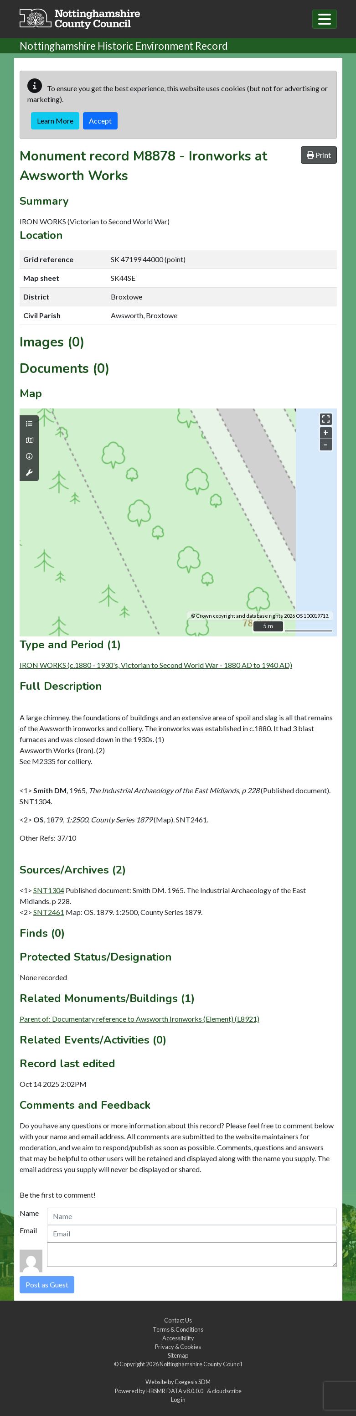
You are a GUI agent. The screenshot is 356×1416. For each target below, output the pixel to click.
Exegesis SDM (193, 1381)
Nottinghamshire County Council (201, 1364)
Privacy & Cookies (178, 1346)
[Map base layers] (29, 440)
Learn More (55, 120)
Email (28, 1230)
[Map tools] (29, 473)
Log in (178, 1399)
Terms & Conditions (178, 1329)
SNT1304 (48, 890)
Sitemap (178, 1355)
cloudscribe (227, 1391)
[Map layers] (29, 424)
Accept (100, 120)
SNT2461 (48, 912)
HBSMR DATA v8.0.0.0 (175, 1391)
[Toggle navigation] (324, 19)
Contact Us (178, 1320)
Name (29, 1213)
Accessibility (178, 1338)
